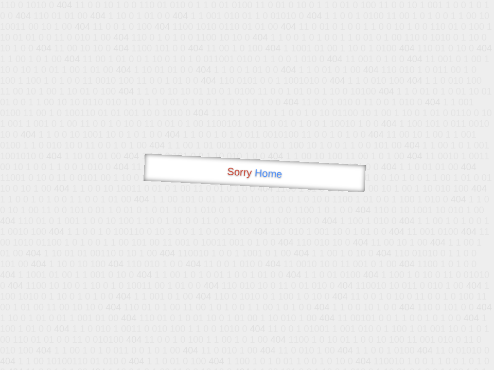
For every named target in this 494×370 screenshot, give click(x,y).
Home (268, 173)
